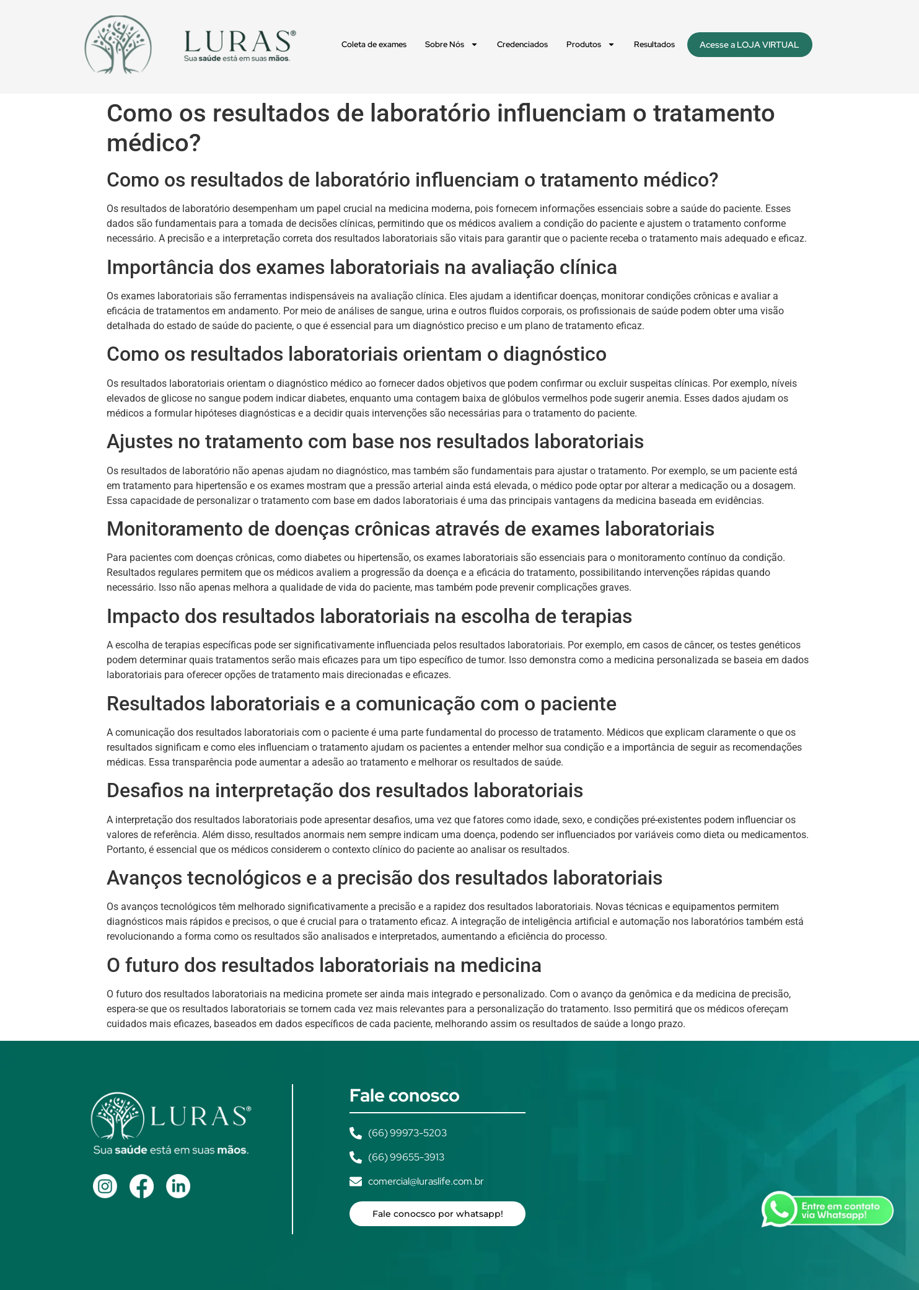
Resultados (654, 44)
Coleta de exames (374, 44)
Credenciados (522, 44)
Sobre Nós (451, 44)
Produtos (590, 44)
